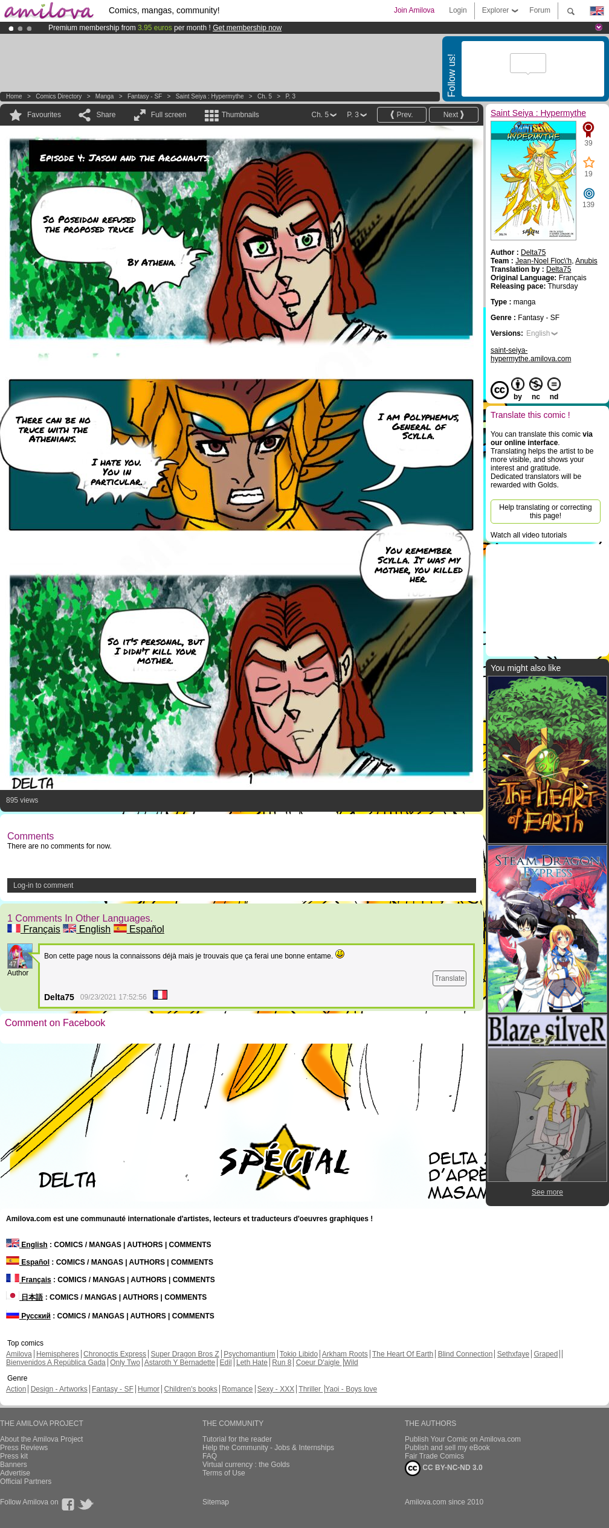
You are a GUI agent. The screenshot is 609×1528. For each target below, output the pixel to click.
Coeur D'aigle (319, 1362)
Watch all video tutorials (529, 535)
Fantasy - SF (144, 96)
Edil (226, 1362)
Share (105, 115)
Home (14, 96)
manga (104, 96)
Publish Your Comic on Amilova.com (463, 1439)
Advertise (15, 1473)
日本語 (24, 1297)
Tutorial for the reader (237, 1439)
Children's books (190, 1389)
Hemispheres (57, 1354)
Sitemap (215, 1502)
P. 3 (290, 96)
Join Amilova (414, 10)
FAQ (209, 1456)
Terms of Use (223, 1473)
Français (33, 929)
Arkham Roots (345, 1354)
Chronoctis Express (114, 1354)
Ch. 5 (264, 96)
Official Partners (25, 1481)
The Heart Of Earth (402, 1354)
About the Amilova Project (41, 1439)
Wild (351, 1362)
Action (16, 1389)
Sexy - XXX (275, 1389)
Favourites (44, 115)
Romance (237, 1389)
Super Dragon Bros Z (184, 1354)
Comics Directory (59, 96)
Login (457, 10)
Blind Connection (465, 1354)
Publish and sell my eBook (447, 1447)
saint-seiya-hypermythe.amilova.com (531, 354)
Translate (449, 978)
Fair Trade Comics (434, 1456)
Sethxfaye (513, 1354)
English (87, 929)
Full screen (169, 115)
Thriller (310, 1389)
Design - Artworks (59, 1389)
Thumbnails (240, 115)
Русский (28, 1316)
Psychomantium (249, 1354)
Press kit (14, 1456)
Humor (149, 1389)
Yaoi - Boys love (351, 1389)
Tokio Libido (299, 1354)
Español (139, 929)
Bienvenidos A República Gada (56, 1362)
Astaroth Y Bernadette (180, 1362)
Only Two (125, 1362)
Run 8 (281, 1362)
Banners (13, 1464)
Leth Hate (252, 1362)
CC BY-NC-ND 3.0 (444, 1468)
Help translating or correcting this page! (545, 511)
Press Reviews (24, 1447)
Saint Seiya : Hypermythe (210, 96)
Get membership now (247, 28)
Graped (545, 1354)
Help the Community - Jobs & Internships (268, 1447)
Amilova (19, 1354)
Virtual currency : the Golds (246, 1464)
